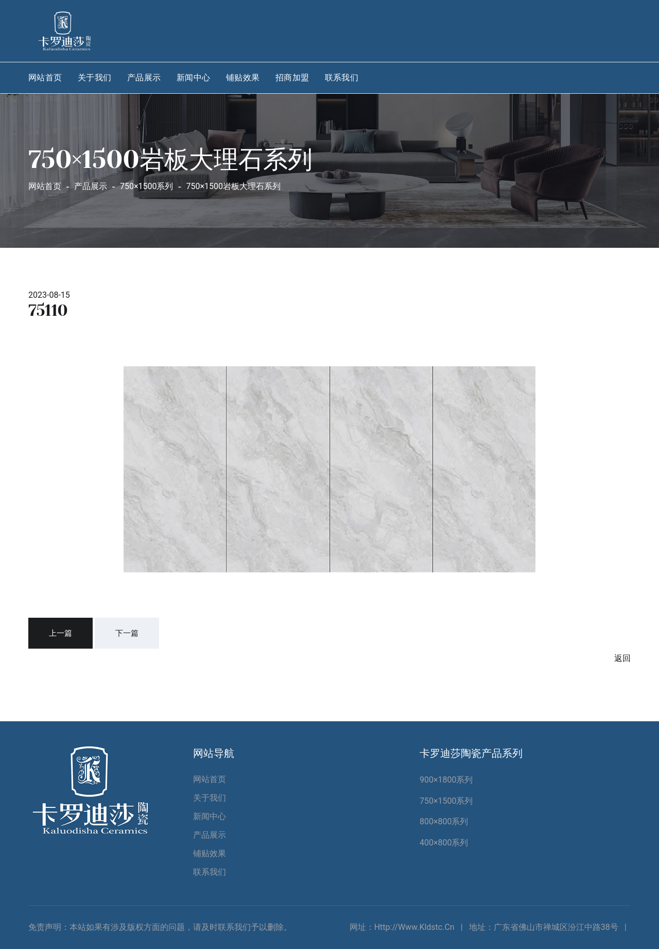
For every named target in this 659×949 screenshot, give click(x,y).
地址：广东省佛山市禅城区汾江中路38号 (543, 927)
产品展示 (144, 77)
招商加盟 (292, 77)
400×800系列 (444, 843)
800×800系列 (444, 821)
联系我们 (342, 77)
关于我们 (95, 77)
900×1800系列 (446, 780)
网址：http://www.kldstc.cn (402, 927)
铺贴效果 (243, 77)
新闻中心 (194, 77)
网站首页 (45, 77)
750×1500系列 (446, 801)
